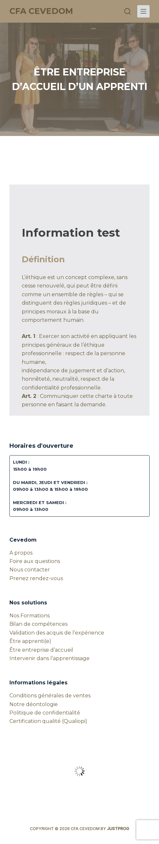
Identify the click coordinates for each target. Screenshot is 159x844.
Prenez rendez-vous (36, 578)
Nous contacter (29, 570)
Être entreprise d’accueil (41, 650)
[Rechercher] (127, 11)
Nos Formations (29, 616)
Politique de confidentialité (44, 713)
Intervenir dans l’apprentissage (49, 658)
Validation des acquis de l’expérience (56, 633)
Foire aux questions (34, 561)
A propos (20, 553)
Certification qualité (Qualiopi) (48, 721)
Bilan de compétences (38, 624)
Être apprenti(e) (30, 641)
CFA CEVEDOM (41, 11)
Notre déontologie (33, 704)
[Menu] (143, 11)
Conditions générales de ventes (50, 695)
